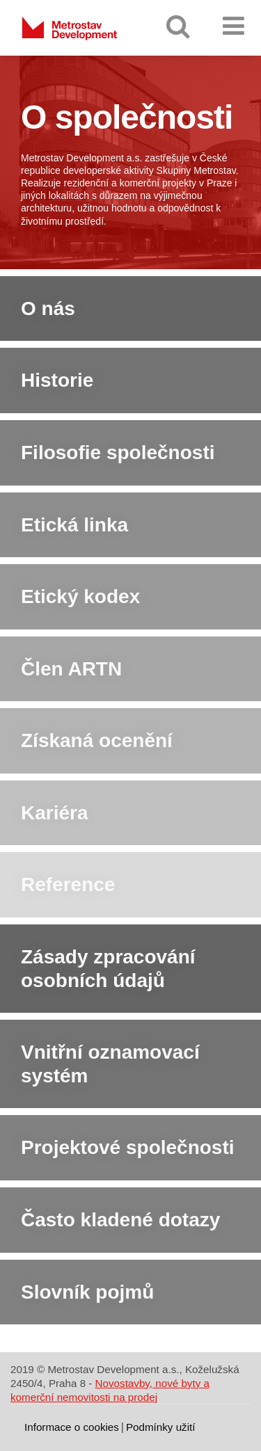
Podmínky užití (161, 1427)
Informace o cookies (71, 1427)
